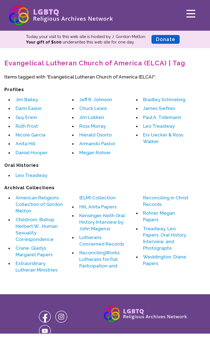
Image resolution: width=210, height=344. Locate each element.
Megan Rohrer (95, 152)
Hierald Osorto (95, 135)
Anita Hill (26, 143)
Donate (165, 39)
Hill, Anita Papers (97, 206)
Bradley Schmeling (164, 99)
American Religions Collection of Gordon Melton (39, 204)
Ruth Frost (27, 126)
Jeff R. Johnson (95, 99)
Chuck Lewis (93, 108)
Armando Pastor (97, 143)
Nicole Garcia (30, 135)
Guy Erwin (26, 117)
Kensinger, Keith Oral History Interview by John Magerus (102, 222)
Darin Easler (29, 108)
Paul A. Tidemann (162, 117)
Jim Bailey (27, 99)
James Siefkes (159, 108)
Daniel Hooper (32, 152)
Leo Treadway (159, 126)
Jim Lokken (91, 117)
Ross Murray (92, 126)
